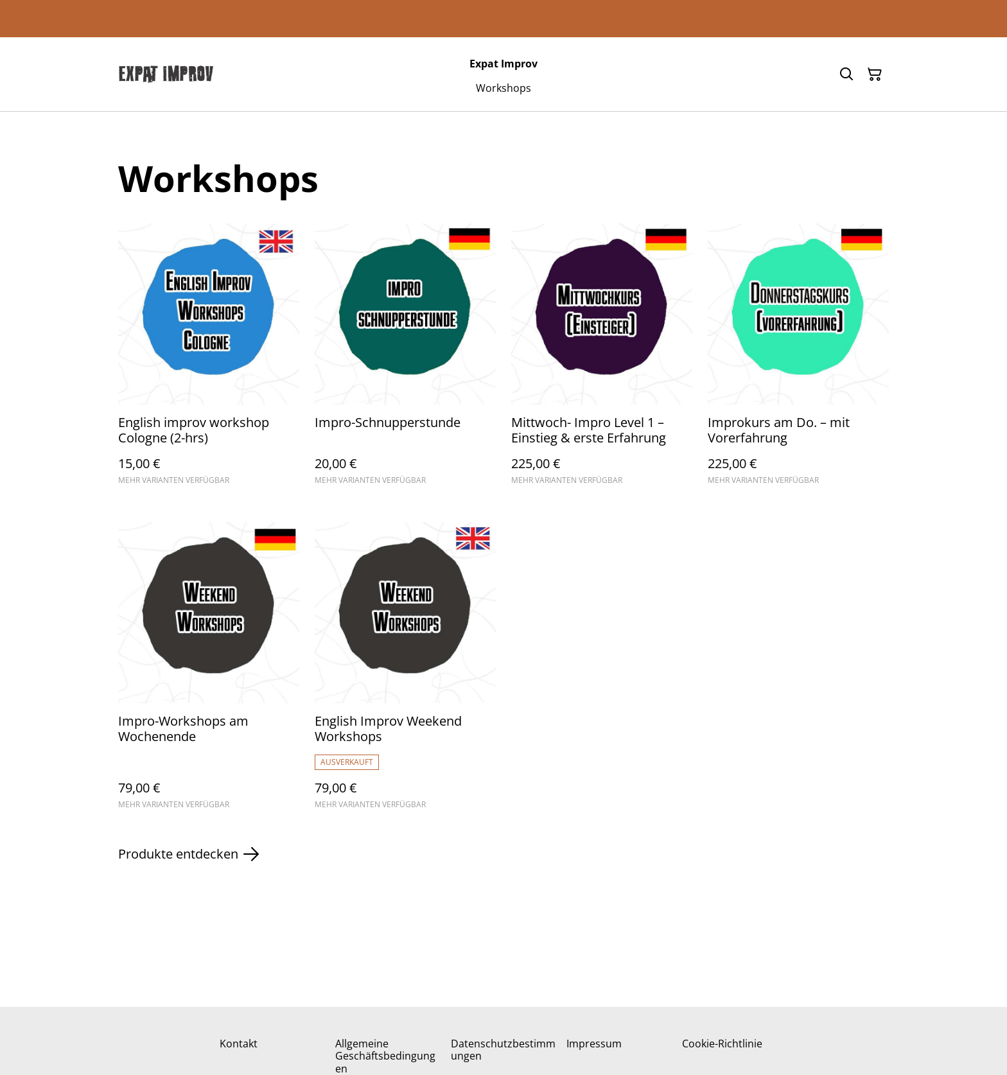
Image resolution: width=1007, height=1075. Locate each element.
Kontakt (239, 1043)
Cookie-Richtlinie (722, 1043)
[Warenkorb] (875, 74)
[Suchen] (846, 74)
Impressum (594, 1043)
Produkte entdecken (188, 854)
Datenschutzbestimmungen (503, 1049)
